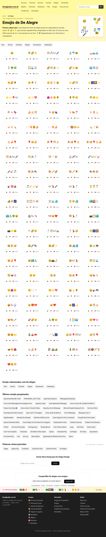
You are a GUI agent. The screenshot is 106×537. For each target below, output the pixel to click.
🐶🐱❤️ (53, 216)
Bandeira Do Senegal (23, 417)
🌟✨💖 (32, 97)
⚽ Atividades (32, 514)
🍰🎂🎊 (32, 112)
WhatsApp (71, 485)
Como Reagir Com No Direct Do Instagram (36, 422)
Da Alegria (73, 432)
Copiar (15, 59)
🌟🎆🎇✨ (94, 82)
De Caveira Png (9, 436)
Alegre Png (15, 448)
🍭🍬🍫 (12, 112)
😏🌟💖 (53, 290)
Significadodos (8, 417)
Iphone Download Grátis (11, 422)
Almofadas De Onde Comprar (13, 413)
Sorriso (10, 45)
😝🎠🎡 (12, 305)
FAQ (48, 7)
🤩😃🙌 (12, 334)
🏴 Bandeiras (32, 523)
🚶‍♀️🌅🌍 (73, 319)
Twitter (43, 485)
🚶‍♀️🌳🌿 (12, 67)
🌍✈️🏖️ (94, 67)
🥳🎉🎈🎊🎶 (73, 334)
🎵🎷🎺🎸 (32, 186)
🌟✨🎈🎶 (12, 97)
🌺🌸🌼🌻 (53, 97)
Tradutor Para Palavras (92, 422)
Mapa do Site (84, 512)
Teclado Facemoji (75, 422)
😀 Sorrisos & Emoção (35, 500)
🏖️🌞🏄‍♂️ (73, 201)
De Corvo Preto (92, 408)
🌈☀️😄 (73, 67)
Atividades (64, 3)
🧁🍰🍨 (32, 349)
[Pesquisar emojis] (88, 7)
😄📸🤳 (53, 260)
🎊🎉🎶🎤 (12, 156)
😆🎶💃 (73, 260)
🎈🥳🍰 (32, 142)
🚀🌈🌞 (32, 319)
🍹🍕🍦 (94, 112)
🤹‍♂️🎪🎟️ (32, 334)
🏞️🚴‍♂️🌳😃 (12, 216)
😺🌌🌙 (73, 305)
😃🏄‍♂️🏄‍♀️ (73, 245)
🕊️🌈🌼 (32, 230)
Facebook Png (62, 432)
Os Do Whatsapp (69, 413)
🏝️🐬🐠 (73, 53)
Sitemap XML (84, 514)
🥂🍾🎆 (53, 334)
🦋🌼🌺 (12, 349)
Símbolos (32, 7)
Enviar (55, 463)
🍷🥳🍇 (53, 112)
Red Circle (80, 427)
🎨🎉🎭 (32, 171)
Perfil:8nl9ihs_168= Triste (32, 399)
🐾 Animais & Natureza (35, 506)
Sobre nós (83, 500)
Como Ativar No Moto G (53, 413)
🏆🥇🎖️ (94, 186)
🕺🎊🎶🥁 (53, 230)
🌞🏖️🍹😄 (53, 82)
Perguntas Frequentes (61, 500)
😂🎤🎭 (32, 245)
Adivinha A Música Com (41, 417)
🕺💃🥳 (73, 230)
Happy (6, 448)
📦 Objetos (32, 517)
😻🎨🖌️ (12, 319)
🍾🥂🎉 (94, 127)
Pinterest (64, 485)
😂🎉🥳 (12, 245)
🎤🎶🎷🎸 (94, 156)
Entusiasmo (37, 45)
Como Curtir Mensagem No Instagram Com (18, 403)
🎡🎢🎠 (73, 156)
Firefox (6, 427)
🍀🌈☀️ (32, 53)
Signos (51, 432)
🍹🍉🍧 (73, 112)
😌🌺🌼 (12, 290)
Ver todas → (100, 490)
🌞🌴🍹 (32, 82)
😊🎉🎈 (73, 275)
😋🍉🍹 (94, 275)
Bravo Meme (36, 436)
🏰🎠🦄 (32, 216)
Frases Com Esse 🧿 (10, 408)
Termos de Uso (85, 506)
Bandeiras (41, 7)
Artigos (54, 7)
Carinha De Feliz (37, 448)
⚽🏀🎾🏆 (94, 349)
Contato (82, 503)
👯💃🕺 (73, 216)
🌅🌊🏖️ (32, 67)
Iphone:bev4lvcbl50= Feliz (12, 399)
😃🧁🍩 (94, 245)
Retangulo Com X (84, 413)
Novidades (35, 11)
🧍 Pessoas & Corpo (35, 503)
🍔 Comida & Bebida (35, 509)
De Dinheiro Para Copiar (38, 432)
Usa (18, 436)
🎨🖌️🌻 (73, 171)
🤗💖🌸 (94, 319)
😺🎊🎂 (94, 305)
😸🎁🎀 (32, 305)
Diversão (19, 45)
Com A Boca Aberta (60, 427)
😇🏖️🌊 (94, 260)
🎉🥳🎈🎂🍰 (94, 142)
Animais (40, 3)
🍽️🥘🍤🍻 (73, 127)
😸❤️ (53, 305)
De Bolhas (25, 448)
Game (71, 436)
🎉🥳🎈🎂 (73, 142)
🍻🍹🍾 (12, 127)
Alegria (27, 45)
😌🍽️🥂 (32, 290)
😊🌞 (32, 275)
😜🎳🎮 (94, 290)
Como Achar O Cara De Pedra (30, 408)
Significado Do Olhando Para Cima (54, 436)
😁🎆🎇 (94, 230)
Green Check (91, 427)
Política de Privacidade (87, 509)
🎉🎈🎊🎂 (53, 142)
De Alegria (63, 448)
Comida (48, 3)
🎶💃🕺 (73, 186)
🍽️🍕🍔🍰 (32, 127)
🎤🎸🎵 (12, 171)
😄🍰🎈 (12, 260)
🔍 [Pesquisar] (101, 7)
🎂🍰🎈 (12, 142)
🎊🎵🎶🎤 (53, 53)
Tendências (25, 11)
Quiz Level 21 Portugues (34, 413)
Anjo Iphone (94, 432)
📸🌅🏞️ (94, 216)
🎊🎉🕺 (32, 156)
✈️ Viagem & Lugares (35, 512)
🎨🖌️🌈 (53, 171)
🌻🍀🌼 (73, 97)
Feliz (2, 45)
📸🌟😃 (12, 230)
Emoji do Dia (64, 7)
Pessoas (32, 3)
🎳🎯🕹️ (12, 186)
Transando (23, 432)
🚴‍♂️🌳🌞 (53, 319)
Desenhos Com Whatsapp (51, 408)
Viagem (56, 3)
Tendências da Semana (61, 509)
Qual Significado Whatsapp (58, 403)
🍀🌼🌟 (94, 97)
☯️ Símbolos (32, 520)
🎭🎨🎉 (94, 171)
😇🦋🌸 (12, 275)
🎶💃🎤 (53, 186)
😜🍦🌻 (73, 290)
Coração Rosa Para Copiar (86, 417)
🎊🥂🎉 (53, 156)
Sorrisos (24, 3)
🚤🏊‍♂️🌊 (94, 53)
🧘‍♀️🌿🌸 (73, 349)
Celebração (48, 45)
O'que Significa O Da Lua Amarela (63, 417)
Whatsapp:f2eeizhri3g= (67, 399)
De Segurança (32, 427)
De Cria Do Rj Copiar (18, 427)
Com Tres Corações (10, 432)
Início (4, 16)
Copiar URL (69, 481)
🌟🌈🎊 (73, 82)
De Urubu (83, 432)
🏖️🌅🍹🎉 (32, 201)
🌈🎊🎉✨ (53, 67)
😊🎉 (53, 275)
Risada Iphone (45, 427)
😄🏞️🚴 (32, 260)
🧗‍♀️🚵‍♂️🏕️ (53, 349)
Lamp (72, 427)
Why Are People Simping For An (74, 408)
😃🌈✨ (53, 245)
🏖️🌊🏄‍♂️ (53, 201)
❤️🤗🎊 (12, 364)
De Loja (25, 436)
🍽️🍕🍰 (53, 127)
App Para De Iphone (50, 399)
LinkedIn (57, 485)
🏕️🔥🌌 (12, 201)
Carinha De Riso (51, 448)
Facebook (49, 485)
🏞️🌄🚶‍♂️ (94, 201)
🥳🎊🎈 (94, 334)
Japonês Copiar (40, 403)
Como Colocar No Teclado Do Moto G (82, 403)
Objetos (23, 7)
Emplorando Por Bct (60, 422)
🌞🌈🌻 (12, 82)
